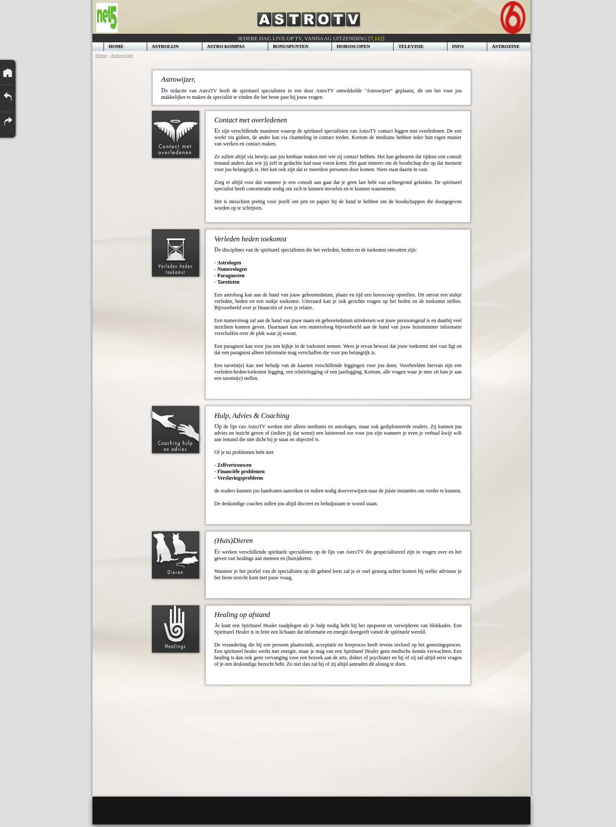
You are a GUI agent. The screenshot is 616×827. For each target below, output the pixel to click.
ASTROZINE (506, 46)
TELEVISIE (411, 46)
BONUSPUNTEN (290, 46)
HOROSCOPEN (353, 46)
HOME (116, 46)
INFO (458, 46)
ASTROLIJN (165, 46)
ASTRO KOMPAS (226, 46)
